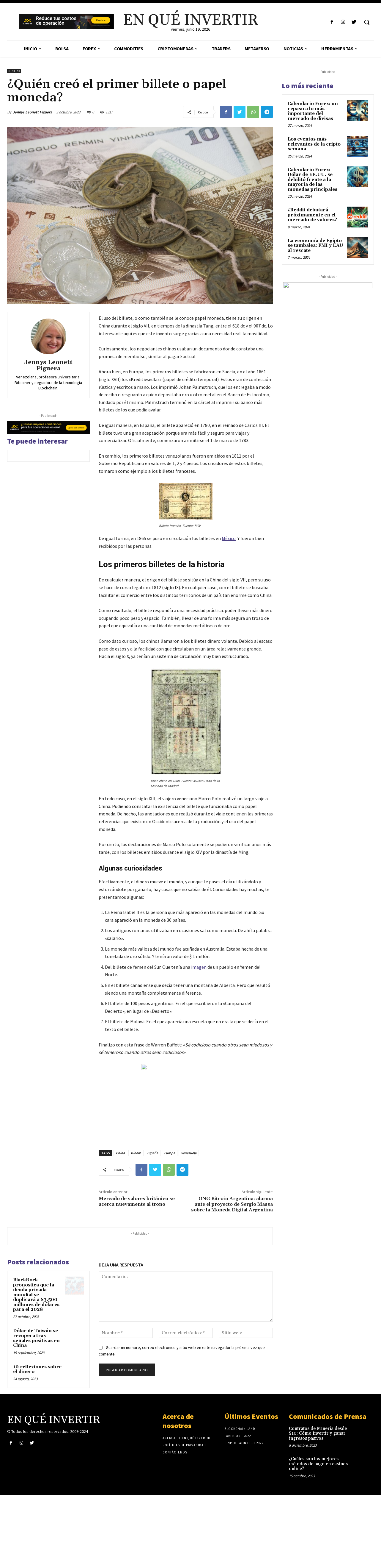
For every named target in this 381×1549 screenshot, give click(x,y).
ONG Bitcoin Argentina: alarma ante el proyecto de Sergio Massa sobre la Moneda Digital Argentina (232, 1204)
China (120, 1153)
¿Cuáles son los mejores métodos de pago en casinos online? (318, 1464)
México (229, 538)
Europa (169, 1153)
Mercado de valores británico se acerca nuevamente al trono (137, 1201)
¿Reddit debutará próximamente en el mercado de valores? (312, 215)
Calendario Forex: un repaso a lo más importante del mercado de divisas (313, 111)
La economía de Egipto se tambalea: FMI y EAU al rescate (315, 245)
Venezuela (188, 1153)
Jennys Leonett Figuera (32, 112)
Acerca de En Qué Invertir (186, 1438)
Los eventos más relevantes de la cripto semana (314, 144)
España (152, 1153)
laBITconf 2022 (237, 1436)
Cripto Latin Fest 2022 (243, 1443)
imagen (199, 967)
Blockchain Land (239, 1429)
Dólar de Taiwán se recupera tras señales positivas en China (36, 1338)
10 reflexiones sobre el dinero (37, 1369)
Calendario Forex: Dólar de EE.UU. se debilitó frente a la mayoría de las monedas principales (312, 179)
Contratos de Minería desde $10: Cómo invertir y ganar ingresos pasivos (318, 1433)
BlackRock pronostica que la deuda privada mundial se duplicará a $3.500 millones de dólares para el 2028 (36, 1294)
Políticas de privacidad (184, 1445)
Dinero (14, 71)
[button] (367, 22)
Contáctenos (175, 1452)
